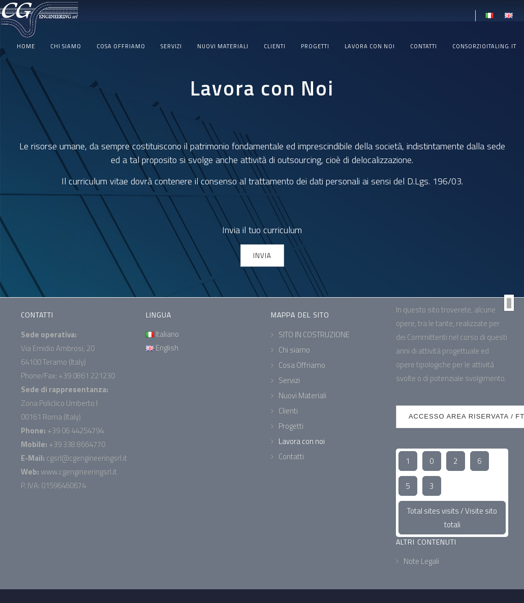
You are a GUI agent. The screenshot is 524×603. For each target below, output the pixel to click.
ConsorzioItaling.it (484, 46)
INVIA (262, 255)
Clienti (275, 46)
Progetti (315, 46)
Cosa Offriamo (121, 46)
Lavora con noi (370, 46)
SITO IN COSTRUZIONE (314, 334)
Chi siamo (65, 46)
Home (26, 46)
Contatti (423, 46)
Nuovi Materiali (223, 46)
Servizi (171, 46)
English (162, 348)
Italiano (162, 334)
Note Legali (421, 561)
